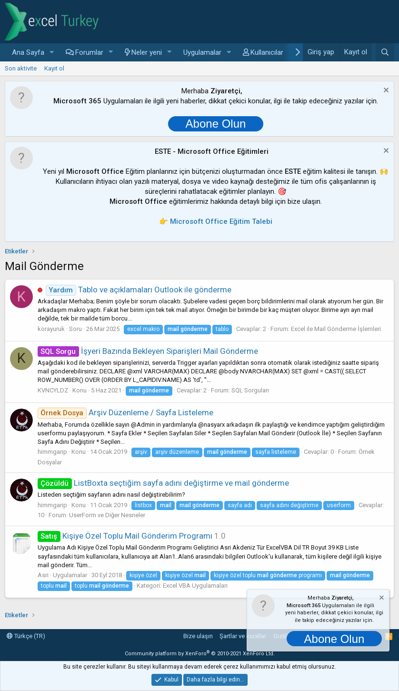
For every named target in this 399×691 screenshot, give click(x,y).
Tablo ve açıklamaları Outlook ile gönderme (138, 289)
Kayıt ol (54, 68)
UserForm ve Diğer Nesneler (107, 515)
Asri (43, 575)
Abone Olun (216, 123)
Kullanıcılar (266, 52)
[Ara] (385, 52)
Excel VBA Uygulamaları (195, 585)
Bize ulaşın (198, 636)
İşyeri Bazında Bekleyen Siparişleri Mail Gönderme (148, 351)
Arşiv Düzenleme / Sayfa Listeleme (125, 412)
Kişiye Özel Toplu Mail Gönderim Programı (125, 536)
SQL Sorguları (250, 390)
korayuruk (51, 328)
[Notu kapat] (385, 91)
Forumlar (89, 52)
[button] (52, 52)
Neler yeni (146, 52)
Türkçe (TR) (26, 636)
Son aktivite (21, 68)
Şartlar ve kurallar (242, 636)
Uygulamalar (202, 52)
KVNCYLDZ (53, 390)
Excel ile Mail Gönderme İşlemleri (336, 328)
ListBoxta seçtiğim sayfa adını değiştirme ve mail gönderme (163, 483)
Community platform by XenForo (200, 654)
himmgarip (52, 451)
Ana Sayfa (28, 52)
